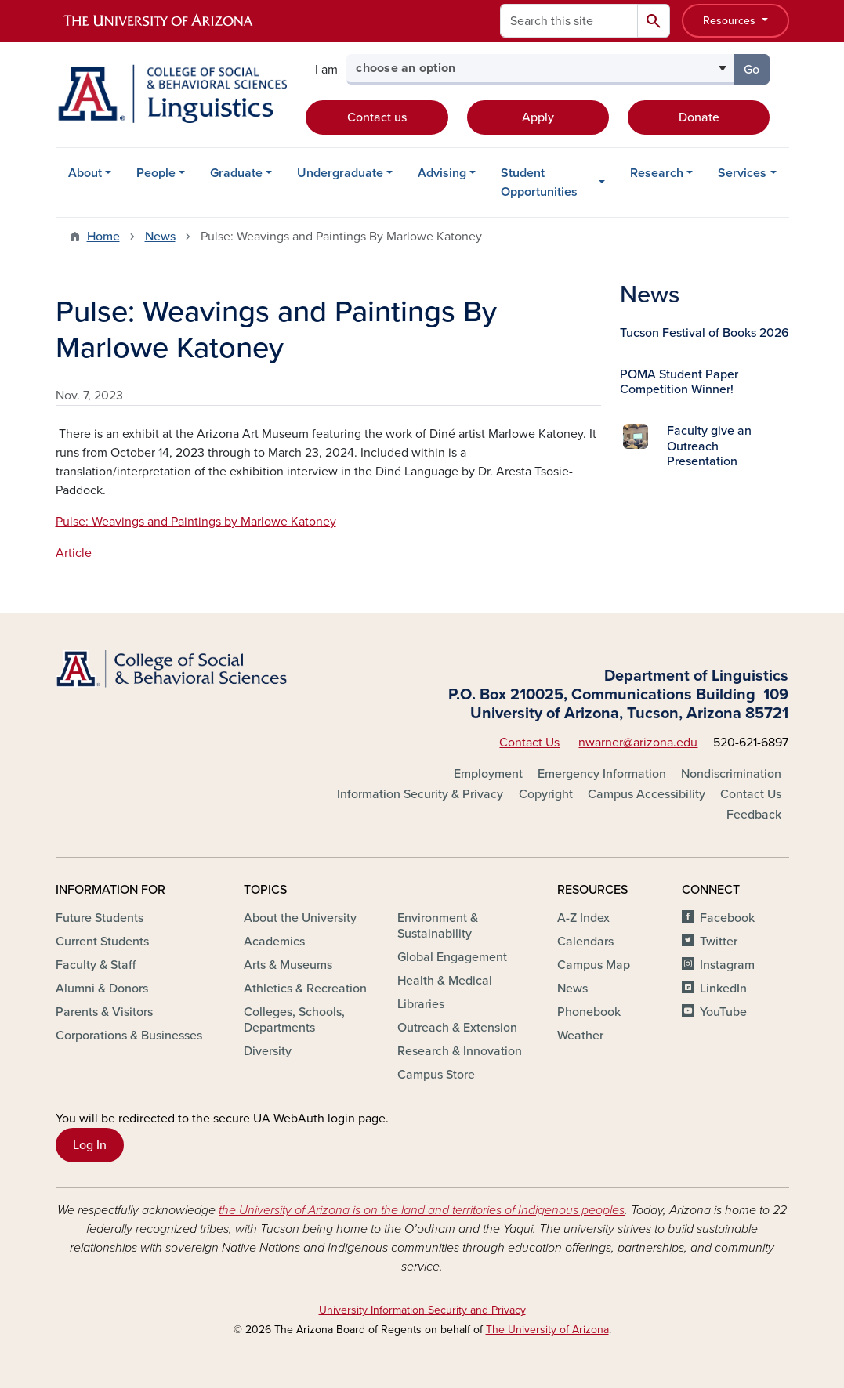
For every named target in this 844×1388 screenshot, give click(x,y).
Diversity (268, 1051)
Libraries (420, 1004)
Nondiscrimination (731, 774)
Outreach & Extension (457, 1028)
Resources (731, 20)
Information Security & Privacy (420, 794)
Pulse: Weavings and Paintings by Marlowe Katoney (196, 522)
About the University (300, 918)
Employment (488, 774)
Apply (538, 117)
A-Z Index (583, 918)
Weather (580, 1035)
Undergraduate (340, 173)
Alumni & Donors (102, 988)
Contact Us (529, 742)
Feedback (753, 814)
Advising (442, 173)
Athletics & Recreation (305, 988)
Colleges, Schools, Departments (294, 1020)
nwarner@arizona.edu (637, 742)
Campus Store (436, 1075)
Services (742, 173)
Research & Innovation (459, 1051)
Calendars (585, 941)
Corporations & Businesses (129, 1035)
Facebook (727, 918)
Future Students (99, 918)
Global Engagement (452, 957)
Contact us (377, 117)
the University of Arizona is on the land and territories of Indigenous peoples (422, 1210)
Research (656, 173)
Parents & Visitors (104, 1012)
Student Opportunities (539, 182)
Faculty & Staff (96, 965)
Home (103, 236)
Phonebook (589, 1012)
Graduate (236, 173)
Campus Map (593, 965)
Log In (90, 1145)
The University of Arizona (547, 1329)
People (156, 173)
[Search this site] (569, 21)
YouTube (723, 1012)
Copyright (546, 794)
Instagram (727, 965)
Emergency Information (602, 774)
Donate (699, 117)
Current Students (102, 941)
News (160, 236)
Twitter (718, 941)
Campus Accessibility (646, 794)
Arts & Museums (288, 965)
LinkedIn (723, 988)
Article (74, 553)
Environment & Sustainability (437, 926)
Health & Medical (444, 981)
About (85, 173)
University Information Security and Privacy (422, 1310)
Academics (274, 941)
